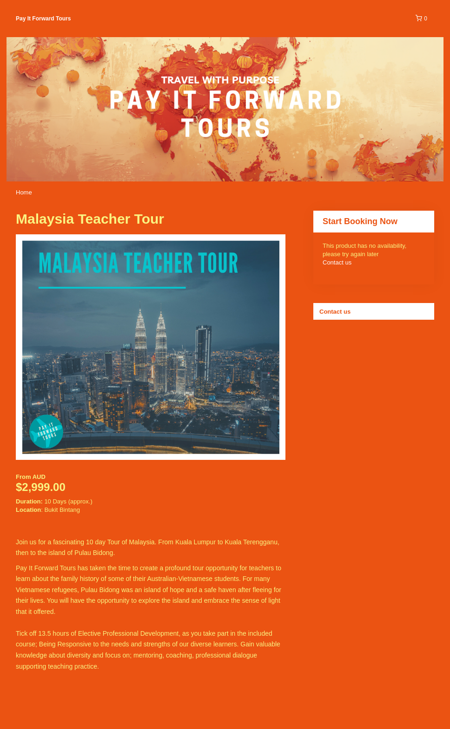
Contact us (337, 262)
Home (24, 192)
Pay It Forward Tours (43, 18)
